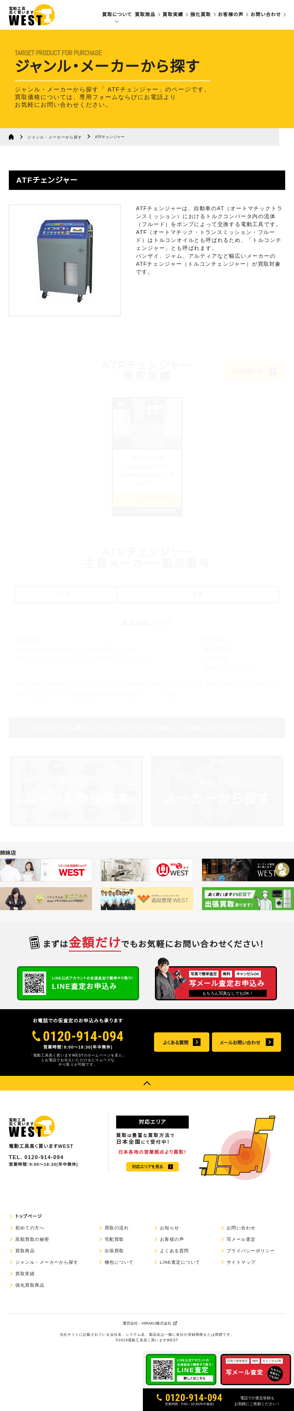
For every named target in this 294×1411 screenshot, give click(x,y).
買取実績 (173, 14)
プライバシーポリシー (251, 1250)
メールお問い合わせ (240, 1042)
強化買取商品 (29, 1285)
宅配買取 (114, 1239)
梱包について (119, 1262)
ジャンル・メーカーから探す (54, 137)
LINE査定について (180, 1262)
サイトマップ (241, 1262)
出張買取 (114, 1250)
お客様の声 (231, 14)
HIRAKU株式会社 (156, 1323)
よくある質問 (175, 1042)
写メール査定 (241, 1239)
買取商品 (145, 14)
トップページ (28, 1216)
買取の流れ (117, 1227)
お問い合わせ (265, 14)
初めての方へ (29, 1227)
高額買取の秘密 (32, 1239)
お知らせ (169, 1227)
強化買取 (200, 14)
